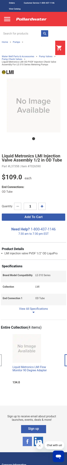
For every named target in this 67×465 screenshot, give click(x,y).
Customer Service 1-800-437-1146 (39, 3)
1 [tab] (33, 138)
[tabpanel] (33, 105)
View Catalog (15, 9)
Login (46, 48)
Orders (12, 3)
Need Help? (20, 229)
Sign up (33, 428)
